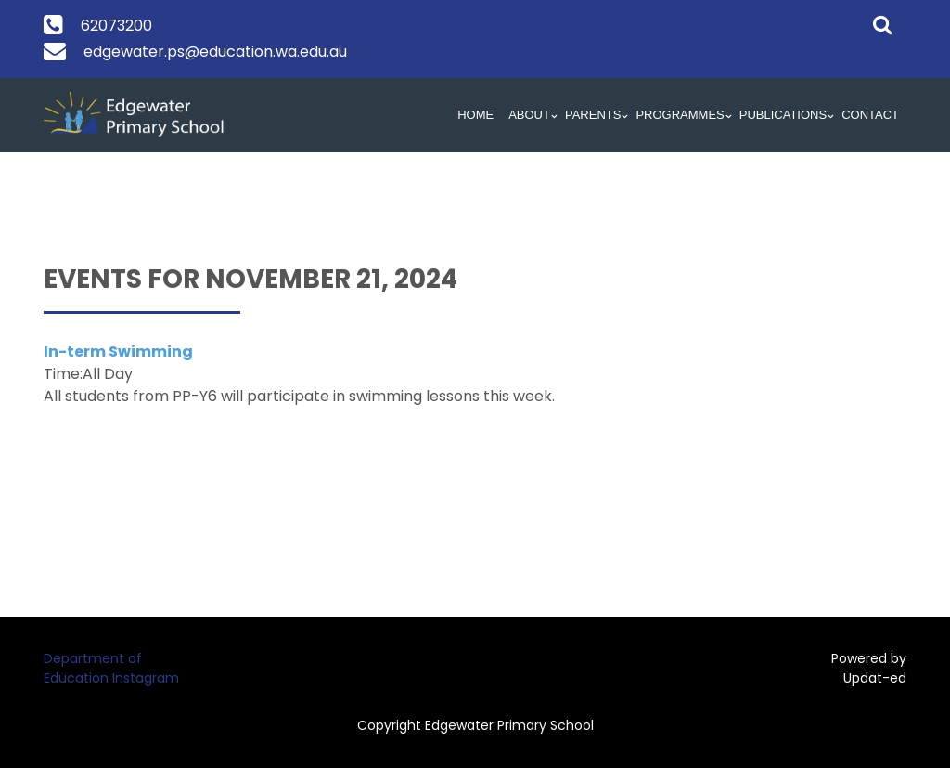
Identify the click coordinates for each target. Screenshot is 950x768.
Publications (783, 115)
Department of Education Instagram (111, 668)
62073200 (116, 25)
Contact (870, 115)
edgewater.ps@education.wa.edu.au (215, 51)
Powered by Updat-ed (868, 668)
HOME (475, 115)
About (529, 115)
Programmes (679, 115)
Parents (593, 115)
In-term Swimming (118, 351)
